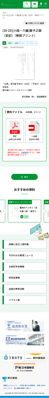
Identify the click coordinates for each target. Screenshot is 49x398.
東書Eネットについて (10, 386)
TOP (4, 12)
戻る (24, 177)
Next (45, 211)
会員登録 (24, 152)
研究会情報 (14, 278)
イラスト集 (14, 300)
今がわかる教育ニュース (21, 255)
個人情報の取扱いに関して (22, 388)
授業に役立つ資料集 (19, 244)
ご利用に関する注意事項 (27, 386)
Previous (3, 211)
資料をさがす (27, 5)
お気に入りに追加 (36, 23)
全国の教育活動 (16, 289)
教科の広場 (34, 5)
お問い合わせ (41, 386)
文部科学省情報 (16, 267)
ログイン (41, 5)
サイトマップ (7, 388)
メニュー (46, 5)
